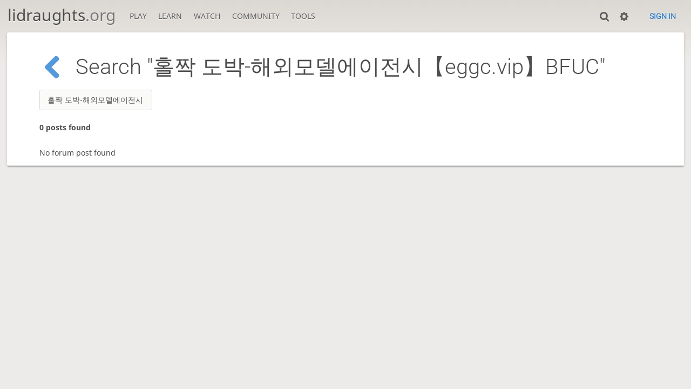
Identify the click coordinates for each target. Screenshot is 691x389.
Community (256, 16)
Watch (207, 16)
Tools (303, 16)
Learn (170, 16)
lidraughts (62, 15)
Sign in (662, 16)
